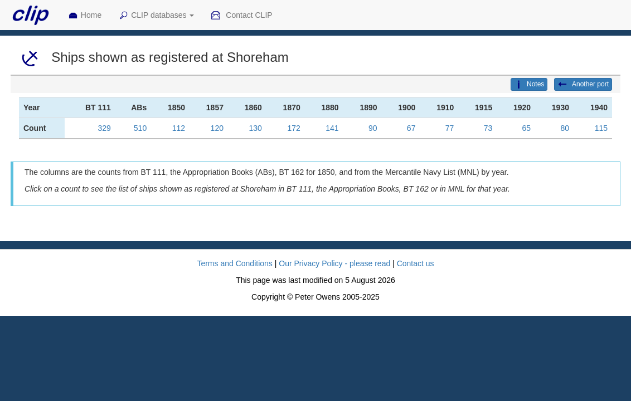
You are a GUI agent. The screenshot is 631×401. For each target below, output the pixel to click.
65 (526, 128)
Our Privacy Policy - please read (334, 263)
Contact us (415, 263)
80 (564, 128)
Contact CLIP (241, 16)
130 (255, 128)
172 (293, 128)
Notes (529, 85)
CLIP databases (156, 16)
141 (332, 128)
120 (217, 128)
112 (178, 128)
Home (84, 16)
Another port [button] (583, 85)
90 (372, 128)
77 (449, 128)
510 (140, 128)
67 (411, 128)
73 (488, 128)
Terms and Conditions (234, 263)
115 (601, 128)
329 (104, 128)
